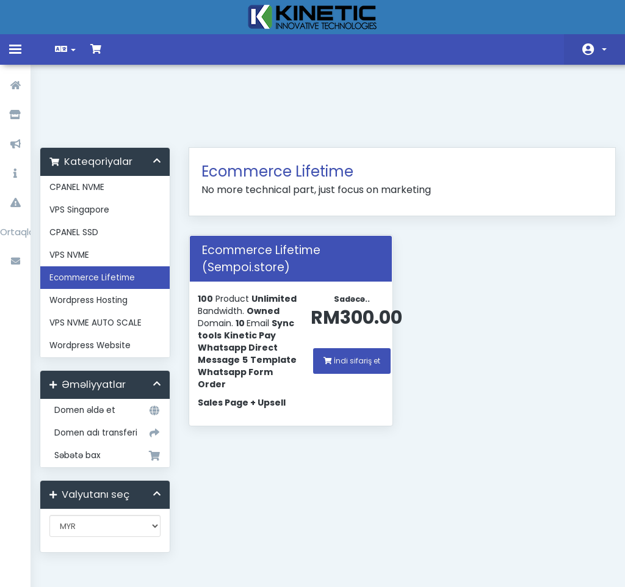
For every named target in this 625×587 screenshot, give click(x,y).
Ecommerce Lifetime (101, 213)
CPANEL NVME (86, 123)
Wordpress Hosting (98, 236)
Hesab (604, 49)
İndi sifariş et (350, 296)
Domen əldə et (112, 346)
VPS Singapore (88, 145)
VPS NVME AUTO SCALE (105, 258)
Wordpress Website (99, 281)
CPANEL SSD (83, 168)
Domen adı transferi (112, 369)
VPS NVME (78, 191)
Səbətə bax (112, 391)
